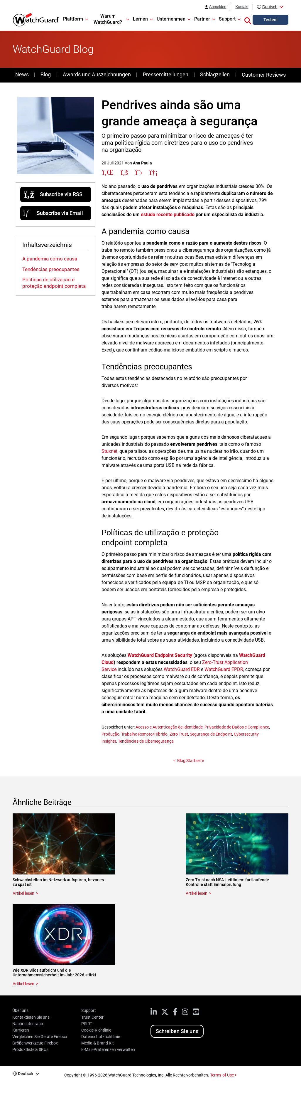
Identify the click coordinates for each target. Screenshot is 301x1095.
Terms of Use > (223, 1075)
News (22, 74)
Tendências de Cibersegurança (145, 741)
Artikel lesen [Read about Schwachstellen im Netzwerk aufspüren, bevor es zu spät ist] (23, 893)
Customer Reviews (264, 75)
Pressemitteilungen (165, 74)
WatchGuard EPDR (223, 669)
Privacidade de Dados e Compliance (236, 727)
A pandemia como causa (49, 259)
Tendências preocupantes (51, 269)
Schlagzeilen (215, 74)
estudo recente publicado (167, 214)
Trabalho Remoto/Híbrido (144, 734)
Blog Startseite (190, 760)
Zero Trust (179, 734)
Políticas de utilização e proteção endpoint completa (54, 283)
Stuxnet (109, 451)
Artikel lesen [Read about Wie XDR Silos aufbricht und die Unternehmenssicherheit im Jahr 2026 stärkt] (23, 983)
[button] (247, 19)
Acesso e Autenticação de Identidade (169, 727)
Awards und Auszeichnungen (97, 74)
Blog (45, 74)
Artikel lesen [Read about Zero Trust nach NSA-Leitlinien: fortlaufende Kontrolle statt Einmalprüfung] (196, 893)
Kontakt (241, 7)
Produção (110, 734)
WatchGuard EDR (181, 669)
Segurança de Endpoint (211, 734)
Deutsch (269, 6)
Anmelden (217, 7)
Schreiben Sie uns (177, 1031)
